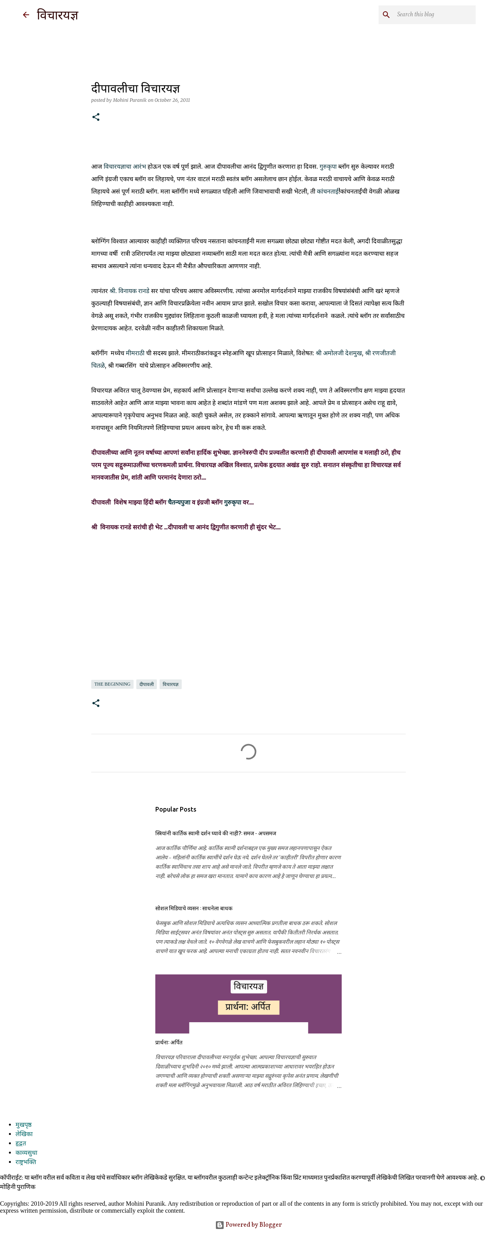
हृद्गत (21, 1144)
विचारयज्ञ (57, 15)
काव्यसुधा (26, 1153)
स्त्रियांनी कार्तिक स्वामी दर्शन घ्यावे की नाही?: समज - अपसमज (215, 833)
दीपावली (146, 684)
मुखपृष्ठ (23, 1125)
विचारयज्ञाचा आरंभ (125, 166)
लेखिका (24, 1134)
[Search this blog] (435, 14)
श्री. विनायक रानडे (129, 291)
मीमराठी (135, 353)
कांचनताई (328, 191)
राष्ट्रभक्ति (26, 1162)
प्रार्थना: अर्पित (168, 1042)
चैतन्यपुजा (179, 502)
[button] (96, 117)
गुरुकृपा (328, 166)
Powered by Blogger (248, 1225)
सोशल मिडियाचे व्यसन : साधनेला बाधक (194, 908)
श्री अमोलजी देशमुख (339, 353)
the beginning (112, 684)
